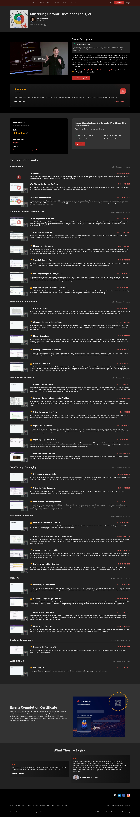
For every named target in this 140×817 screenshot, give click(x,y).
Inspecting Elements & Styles (42, 218)
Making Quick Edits (41, 336)
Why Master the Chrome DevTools (44, 184)
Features (56, 3)
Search (111, 3)
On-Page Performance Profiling (46, 550)
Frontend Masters (19, 2)
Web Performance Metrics (41, 198)
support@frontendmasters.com (120, 805)
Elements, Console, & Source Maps (47, 322)
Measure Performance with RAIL (46, 522)
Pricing (65, 3)
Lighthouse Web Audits (42, 426)
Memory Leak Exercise (42, 626)
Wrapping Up (38, 668)
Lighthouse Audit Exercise (44, 453)
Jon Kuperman (42, 19)
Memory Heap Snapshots (43, 612)
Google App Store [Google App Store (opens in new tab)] (124, 800)
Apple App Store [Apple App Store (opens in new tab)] (111, 800)
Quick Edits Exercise (41, 363)
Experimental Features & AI (44, 647)
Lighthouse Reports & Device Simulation (50, 287)
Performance (17, 150)
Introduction (35, 173)
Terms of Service (116, 812)
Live (23, 805)
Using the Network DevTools (45, 412)
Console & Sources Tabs (42, 260)
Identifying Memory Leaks (44, 585)
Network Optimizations (43, 384)
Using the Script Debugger (44, 488)
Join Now (119, 3)
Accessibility (29, 150)
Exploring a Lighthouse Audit (45, 439)
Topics (29, 805)
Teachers (35, 805)
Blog (48, 3)
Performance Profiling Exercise (46, 564)
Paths (33, 3)
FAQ (53, 805)
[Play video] (39, 58)
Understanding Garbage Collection (47, 598)
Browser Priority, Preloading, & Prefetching (51, 398)
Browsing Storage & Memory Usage (47, 274)
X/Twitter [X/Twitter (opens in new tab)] (114, 795)
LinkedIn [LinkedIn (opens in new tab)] (119, 795)
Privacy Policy (126, 812)
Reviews (42, 805)
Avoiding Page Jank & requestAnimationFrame (52, 536)
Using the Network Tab (42, 232)
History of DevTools (41, 308)
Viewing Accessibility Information (47, 350)
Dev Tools (39, 150)
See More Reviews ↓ (120, 101)
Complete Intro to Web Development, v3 (98, 70)
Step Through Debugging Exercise (47, 502)
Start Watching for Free (81, 78)
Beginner (16, 143)
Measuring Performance (43, 246)
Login (128, 3)
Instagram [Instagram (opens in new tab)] (128, 795)
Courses (41, 3)
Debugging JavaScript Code (44, 474)
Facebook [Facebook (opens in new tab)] (123, 795)
